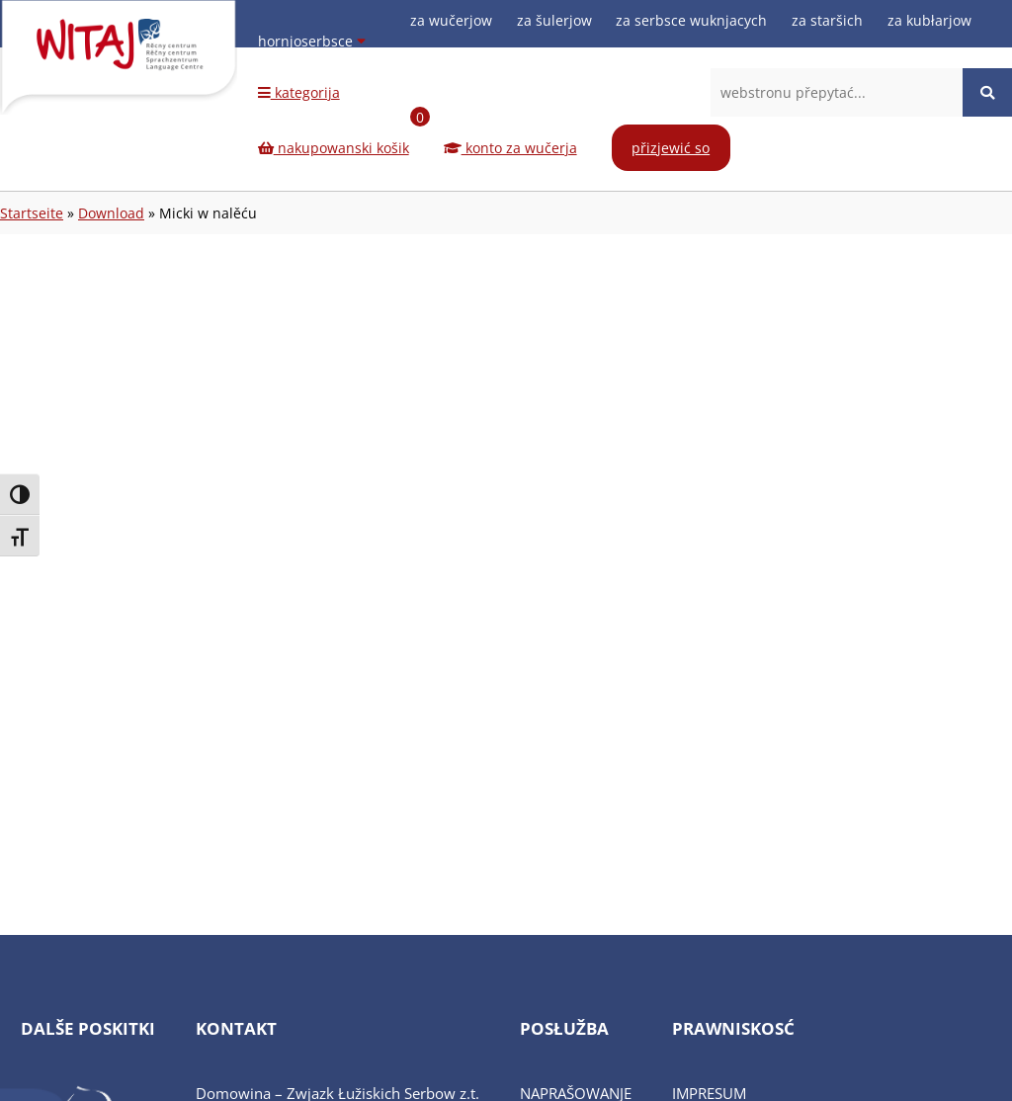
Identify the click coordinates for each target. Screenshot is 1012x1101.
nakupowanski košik (344, 137)
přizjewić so (671, 147)
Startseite (31, 213)
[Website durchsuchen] (987, 93)
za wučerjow (451, 20)
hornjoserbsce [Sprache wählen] (312, 41)
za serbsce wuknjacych (691, 20)
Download (111, 213)
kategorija (299, 92)
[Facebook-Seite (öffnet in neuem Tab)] (909, 62)
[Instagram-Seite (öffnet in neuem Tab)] (939, 62)
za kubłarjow (929, 20)
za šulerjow (554, 20)
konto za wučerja (510, 147)
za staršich (827, 20)
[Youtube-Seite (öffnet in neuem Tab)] (968, 62)
